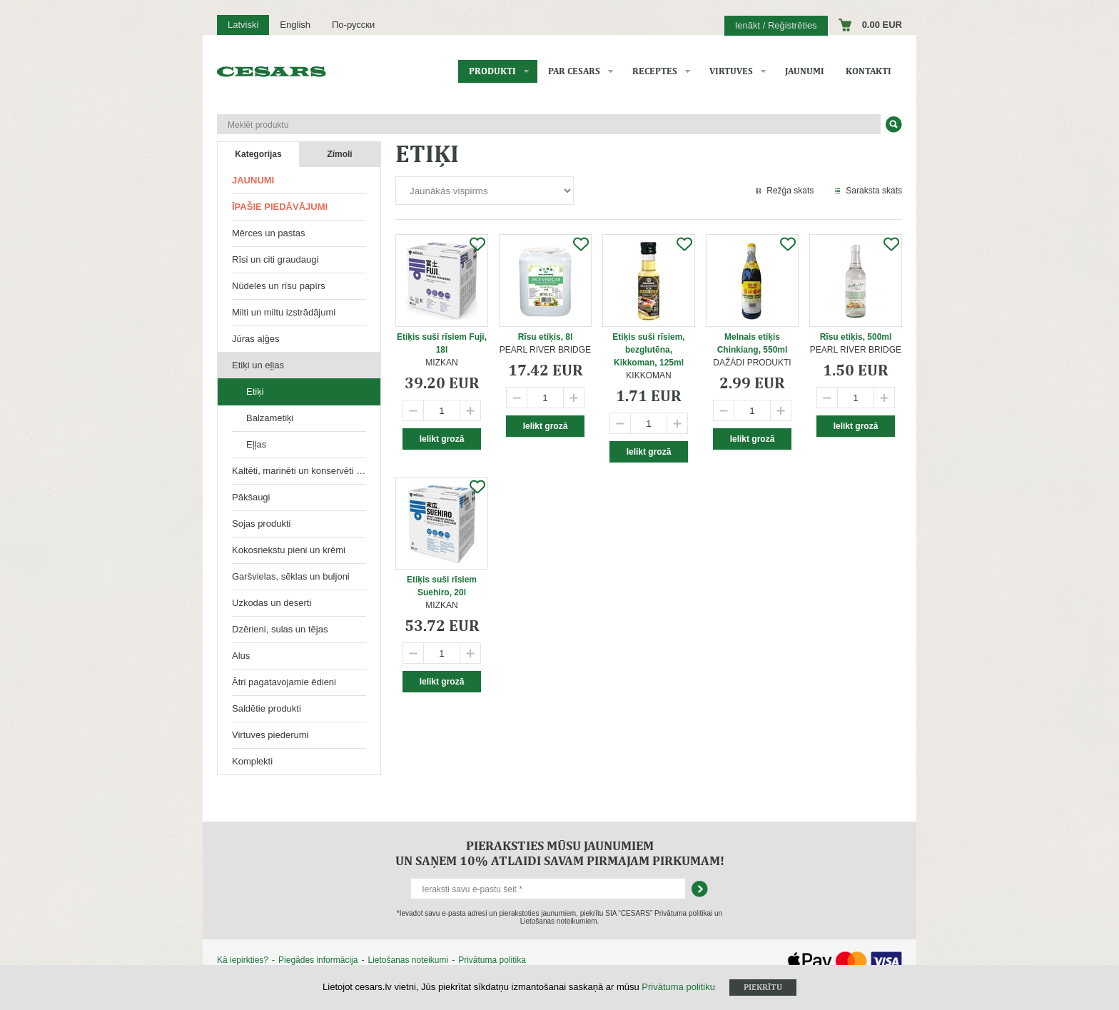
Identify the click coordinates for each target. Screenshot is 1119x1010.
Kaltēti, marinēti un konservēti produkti (306, 470)
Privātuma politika (492, 960)
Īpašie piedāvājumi (280, 206)
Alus (241, 655)
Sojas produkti (261, 523)
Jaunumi (804, 71)
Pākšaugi (251, 497)
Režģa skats (790, 191)
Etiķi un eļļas (258, 365)
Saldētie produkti (266, 708)
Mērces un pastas (268, 233)
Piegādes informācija (318, 960)
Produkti (492, 71)
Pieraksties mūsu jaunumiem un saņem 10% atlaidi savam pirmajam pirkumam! (559, 853)
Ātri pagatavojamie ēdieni (284, 682)
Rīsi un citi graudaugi (275, 259)
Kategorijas (258, 154)
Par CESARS (574, 71)
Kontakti (868, 71)
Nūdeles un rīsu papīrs (278, 286)
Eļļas (256, 444)
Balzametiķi (269, 418)
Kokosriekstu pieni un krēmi (288, 550)
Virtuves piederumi (270, 734)
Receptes (654, 71)
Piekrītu (763, 987)
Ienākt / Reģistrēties (776, 25)
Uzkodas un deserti (271, 602)
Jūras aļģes (255, 338)
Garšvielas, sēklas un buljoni (291, 576)
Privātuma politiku (678, 986)
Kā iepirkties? (242, 960)
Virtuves (731, 71)
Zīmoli (339, 154)
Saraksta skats (874, 191)
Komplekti (252, 761)
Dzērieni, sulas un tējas (280, 629)
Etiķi (255, 391)
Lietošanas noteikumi (408, 960)
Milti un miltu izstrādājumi (283, 312)
